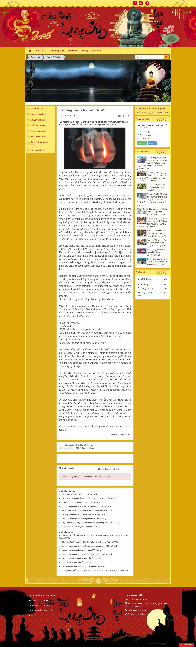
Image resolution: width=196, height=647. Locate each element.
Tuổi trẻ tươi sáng (37, 125)
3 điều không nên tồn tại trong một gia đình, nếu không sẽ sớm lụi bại (157, 211)
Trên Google (143, 132)
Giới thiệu (33, 600)
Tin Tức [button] (40, 51)
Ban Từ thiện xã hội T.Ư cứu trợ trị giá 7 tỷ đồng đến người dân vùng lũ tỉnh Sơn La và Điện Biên (152, 222)
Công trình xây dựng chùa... (39, 143)
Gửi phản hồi (186, 645)
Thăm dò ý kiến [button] (56, 50)
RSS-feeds (33, 615)
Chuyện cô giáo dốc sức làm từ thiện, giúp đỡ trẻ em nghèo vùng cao (157, 261)
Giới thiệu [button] (97, 51)
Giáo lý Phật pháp (38, 114)
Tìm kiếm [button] (72, 50)
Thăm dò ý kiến (35, 610)
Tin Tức (49, 600)
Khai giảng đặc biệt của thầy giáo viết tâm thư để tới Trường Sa (157, 252)
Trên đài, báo (144, 135)
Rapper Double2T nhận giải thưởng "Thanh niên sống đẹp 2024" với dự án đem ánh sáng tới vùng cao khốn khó (152, 199)
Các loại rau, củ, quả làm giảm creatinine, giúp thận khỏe (156, 187)
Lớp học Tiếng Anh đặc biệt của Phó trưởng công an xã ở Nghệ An (157, 243)
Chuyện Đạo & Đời (38, 120)
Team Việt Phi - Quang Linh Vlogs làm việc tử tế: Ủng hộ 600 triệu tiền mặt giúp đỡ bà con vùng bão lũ (151, 176)
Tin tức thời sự (36, 109)
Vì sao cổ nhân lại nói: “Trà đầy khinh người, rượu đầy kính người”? (156, 233)
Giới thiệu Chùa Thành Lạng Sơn (151, 108)
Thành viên (33, 605)
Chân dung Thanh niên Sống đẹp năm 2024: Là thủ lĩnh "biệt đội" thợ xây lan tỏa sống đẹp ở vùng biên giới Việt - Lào (152, 163)
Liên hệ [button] (84, 50)
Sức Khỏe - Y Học (38, 136)
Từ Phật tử (143, 138)
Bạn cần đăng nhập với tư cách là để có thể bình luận (85, 476)
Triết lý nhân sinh (37, 131)
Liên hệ (49, 605)
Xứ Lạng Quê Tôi (37, 150)
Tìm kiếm (49, 610)
